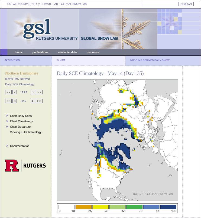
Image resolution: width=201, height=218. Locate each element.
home (19, 52)
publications (40, 52)
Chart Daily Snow (21, 115)
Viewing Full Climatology (25, 132)
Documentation (20, 146)
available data (67, 52)
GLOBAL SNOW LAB (74, 3)
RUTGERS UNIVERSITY (22, 3)
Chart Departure (20, 126)
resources (92, 52)
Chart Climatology (21, 121)
